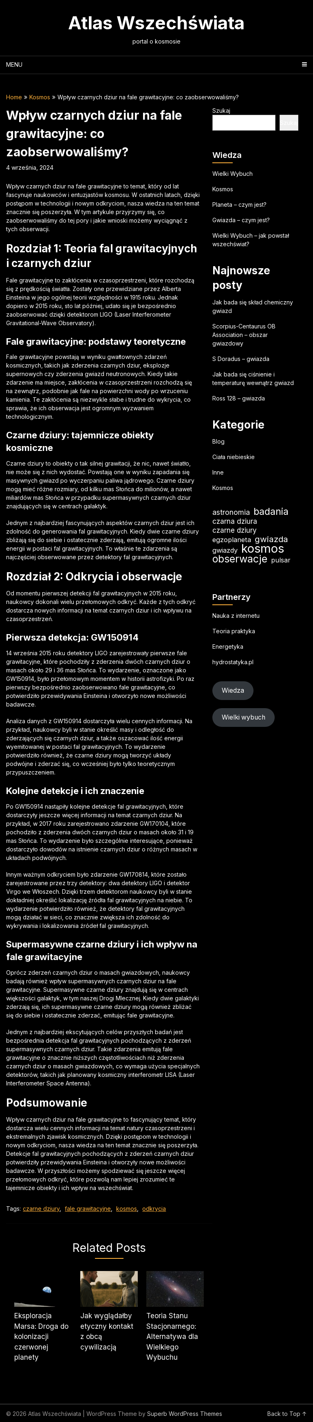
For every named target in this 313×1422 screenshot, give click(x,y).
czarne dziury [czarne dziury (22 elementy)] (234, 530)
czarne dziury (41, 1208)
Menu (14, 64)
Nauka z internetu (236, 615)
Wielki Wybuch (232, 173)
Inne (218, 472)
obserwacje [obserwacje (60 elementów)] (239, 559)
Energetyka (227, 646)
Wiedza (233, 690)
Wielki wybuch (243, 717)
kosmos (126, 1208)
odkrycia (154, 1208)
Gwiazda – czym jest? (241, 220)
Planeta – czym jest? (239, 204)
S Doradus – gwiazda (240, 358)
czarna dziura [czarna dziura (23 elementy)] (234, 521)
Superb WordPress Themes (184, 1413)
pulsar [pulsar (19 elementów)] (281, 560)
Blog (218, 441)
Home (14, 97)
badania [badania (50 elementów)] (271, 511)
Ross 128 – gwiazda (238, 398)
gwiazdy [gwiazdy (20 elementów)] (225, 550)
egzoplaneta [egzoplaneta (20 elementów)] (231, 540)
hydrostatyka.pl (232, 661)
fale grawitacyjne (88, 1208)
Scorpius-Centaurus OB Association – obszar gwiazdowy (244, 335)
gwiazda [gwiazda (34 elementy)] (271, 539)
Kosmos (39, 97)
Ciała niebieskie (233, 456)
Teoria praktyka (233, 631)
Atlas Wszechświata (156, 23)
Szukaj (221, 110)
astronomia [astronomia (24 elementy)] (231, 512)
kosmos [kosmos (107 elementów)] (262, 548)
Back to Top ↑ (287, 1413)
